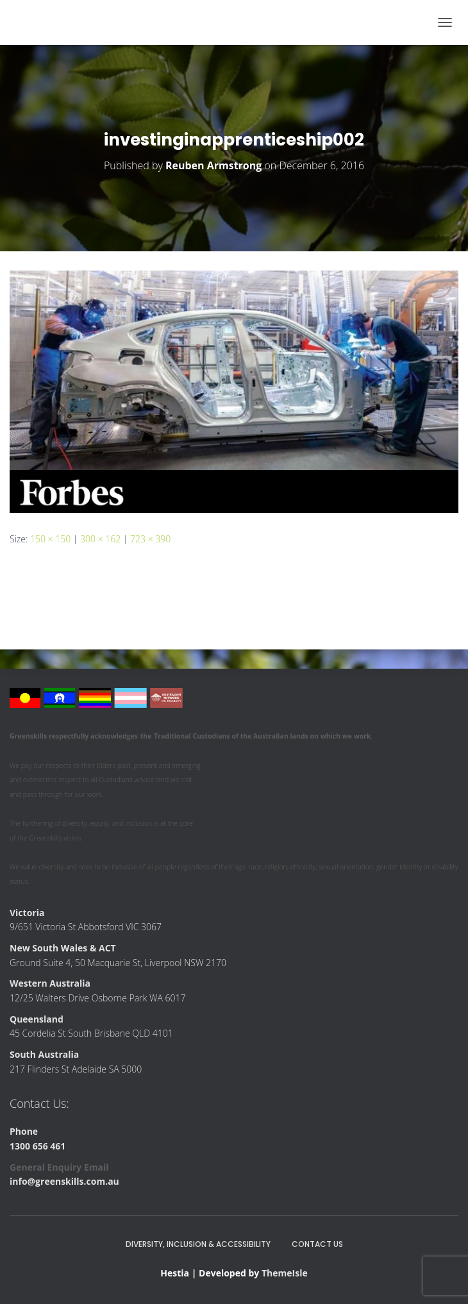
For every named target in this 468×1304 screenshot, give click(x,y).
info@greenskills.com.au (64, 1181)
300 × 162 (100, 539)
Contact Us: (39, 1103)
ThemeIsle (285, 1273)
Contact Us (317, 1244)
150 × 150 (50, 539)
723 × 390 (150, 539)
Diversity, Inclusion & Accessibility (198, 1244)
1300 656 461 (37, 1146)
